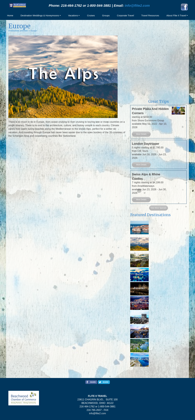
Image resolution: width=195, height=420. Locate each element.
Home (10, 15)
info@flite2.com (137, 5)
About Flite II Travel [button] (176, 15)
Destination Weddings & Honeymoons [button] (40, 15)
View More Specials (158, 208)
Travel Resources (150, 15)
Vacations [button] (73, 15)
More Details (141, 134)
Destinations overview (18, 31)
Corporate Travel (125, 15)
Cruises (91, 15)
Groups (106, 15)
